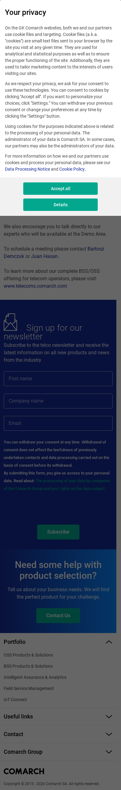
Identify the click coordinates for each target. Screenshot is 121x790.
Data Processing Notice (27, 169)
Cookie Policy (72, 169)
